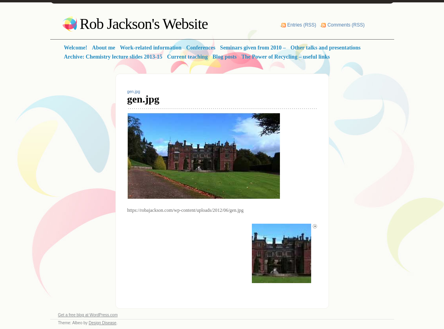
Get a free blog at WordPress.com (88, 315)
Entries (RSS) (301, 25)
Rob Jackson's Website (144, 23)
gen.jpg (133, 91)
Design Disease (102, 323)
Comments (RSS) (346, 25)
